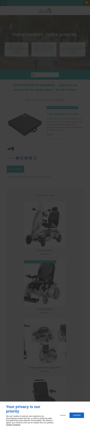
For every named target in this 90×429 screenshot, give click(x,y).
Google (9, 425)
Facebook (16, 425)
